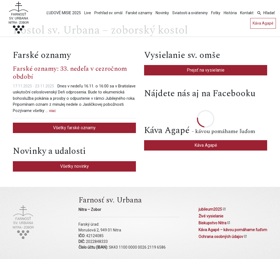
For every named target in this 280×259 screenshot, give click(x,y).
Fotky (215, 13)
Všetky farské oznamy (74, 127)
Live (87, 13)
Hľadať (269, 13)
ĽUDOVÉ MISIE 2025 (63, 13)
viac (52, 110)
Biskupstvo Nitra (212, 223)
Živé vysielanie (211, 216)
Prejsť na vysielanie (205, 70)
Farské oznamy (139, 13)
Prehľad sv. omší (108, 13)
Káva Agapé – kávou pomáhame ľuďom (233, 230)
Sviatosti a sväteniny (190, 13)
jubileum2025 (210, 209)
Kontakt (246, 13)
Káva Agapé (263, 23)
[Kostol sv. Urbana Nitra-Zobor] (19, 19)
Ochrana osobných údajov (221, 236)
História (230, 13)
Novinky (162, 13)
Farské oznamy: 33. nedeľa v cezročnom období (70, 73)
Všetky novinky (74, 166)
